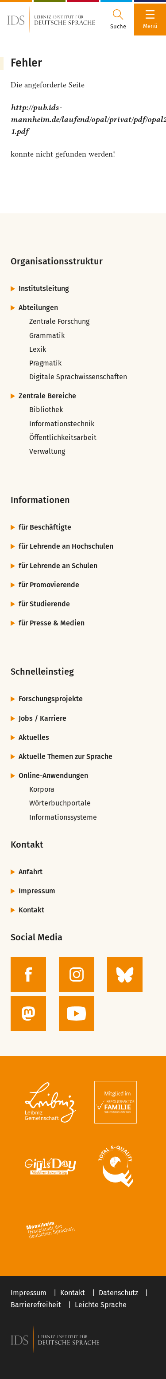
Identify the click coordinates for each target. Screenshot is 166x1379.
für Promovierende (49, 585)
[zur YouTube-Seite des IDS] (76, 1013)
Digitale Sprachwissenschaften (78, 377)
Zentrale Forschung (59, 321)
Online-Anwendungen (53, 775)
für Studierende (44, 604)
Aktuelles (34, 737)
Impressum (37, 891)
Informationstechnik (61, 424)
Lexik (37, 349)
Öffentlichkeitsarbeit (63, 437)
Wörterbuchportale (60, 803)
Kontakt (31, 910)
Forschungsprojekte (51, 699)
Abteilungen (38, 307)
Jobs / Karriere (42, 718)
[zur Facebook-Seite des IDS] (28, 974)
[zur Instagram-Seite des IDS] (76, 974)
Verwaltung (47, 451)
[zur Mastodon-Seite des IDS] (28, 1013)
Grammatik (47, 335)
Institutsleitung (44, 288)
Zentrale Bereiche (47, 396)
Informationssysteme (63, 817)
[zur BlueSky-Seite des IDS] (125, 974)
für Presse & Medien (52, 623)
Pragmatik (45, 363)
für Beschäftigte (45, 527)
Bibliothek (46, 409)
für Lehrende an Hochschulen (66, 546)
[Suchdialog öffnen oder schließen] (118, 19)
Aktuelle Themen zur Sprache (65, 756)
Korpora (41, 789)
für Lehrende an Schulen (58, 566)
